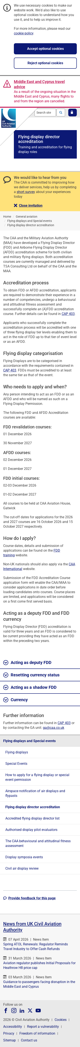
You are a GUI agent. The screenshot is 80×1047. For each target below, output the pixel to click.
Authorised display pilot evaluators (31, 830)
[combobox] (45, 112)
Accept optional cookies (45, 49)
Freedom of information (37, 1033)
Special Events (16, 764)
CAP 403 (68, 314)
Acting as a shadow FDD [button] (30, 687)
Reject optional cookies (45, 63)
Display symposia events (24, 857)
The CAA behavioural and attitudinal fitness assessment (38, 843)
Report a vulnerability (43, 1027)
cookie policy (23, 33)
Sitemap (9, 1040)
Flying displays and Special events (29, 741)
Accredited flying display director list (32, 818)
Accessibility (12, 1027)
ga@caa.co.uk (53, 728)
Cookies (61, 1020)
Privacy (8, 1033)
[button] (72, 112)
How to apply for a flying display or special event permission (37, 777)
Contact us (29, 1040)
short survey (26, 192)
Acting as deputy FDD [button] (27, 662)
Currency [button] (15, 700)
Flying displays (16, 752)
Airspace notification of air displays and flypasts (35, 793)
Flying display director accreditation (32, 807)
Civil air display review (22, 868)
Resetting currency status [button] (31, 675)
